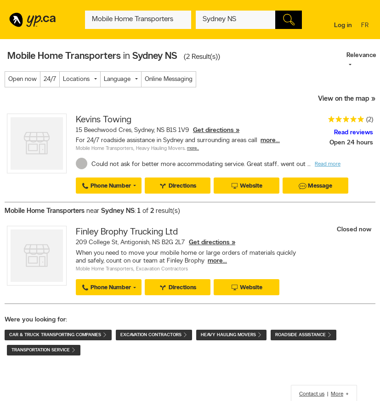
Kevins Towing (103, 120)
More (337, 394)
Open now (22, 79)
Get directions (213, 130)
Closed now (355, 229)
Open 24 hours (351, 142)
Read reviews (353, 132)
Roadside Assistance (303, 335)
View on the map (343, 99)
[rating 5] (343, 121)
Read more (327, 164)
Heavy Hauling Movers (160, 148)
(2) (369, 119)
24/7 (50, 79)
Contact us (311, 394)
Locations (76, 79)
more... (270, 140)
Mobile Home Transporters (104, 148)
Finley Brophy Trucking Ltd (127, 232)
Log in (343, 25)
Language (117, 79)
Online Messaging (169, 79)
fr (366, 26)
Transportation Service (43, 350)
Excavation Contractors (162, 269)
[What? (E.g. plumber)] (138, 20)
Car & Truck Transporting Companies (58, 335)
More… (193, 148)
